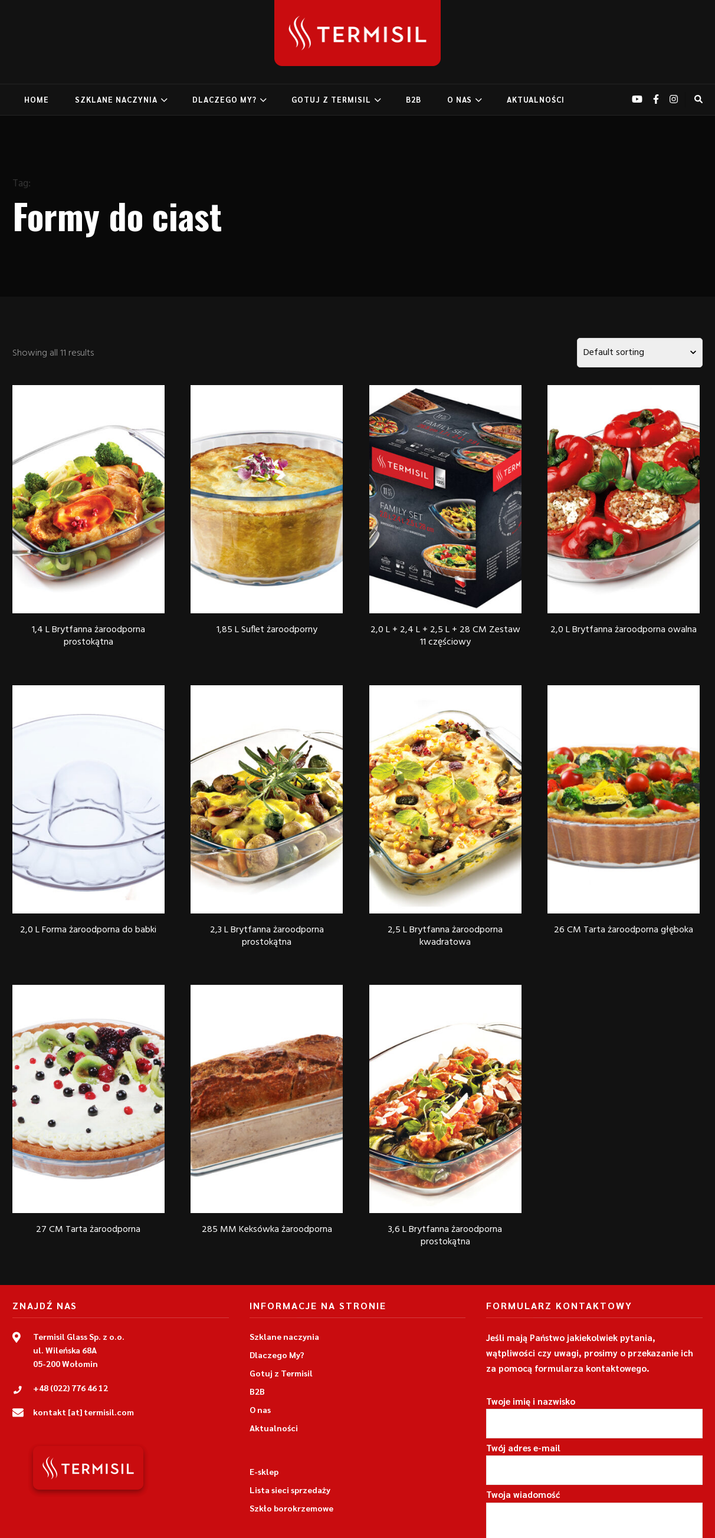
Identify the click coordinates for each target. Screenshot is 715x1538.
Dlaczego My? (277, 1354)
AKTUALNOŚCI (536, 99)
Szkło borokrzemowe (291, 1508)
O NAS (459, 99)
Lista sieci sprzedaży (290, 1489)
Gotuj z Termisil (281, 1373)
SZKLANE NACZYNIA (116, 99)
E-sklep (264, 1471)
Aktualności (274, 1427)
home (36, 99)
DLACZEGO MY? (224, 99)
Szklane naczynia (284, 1336)
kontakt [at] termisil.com (83, 1411)
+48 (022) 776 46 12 (70, 1387)
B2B (413, 99)
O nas (260, 1409)
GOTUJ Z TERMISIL (331, 99)
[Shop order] (640, 352)
